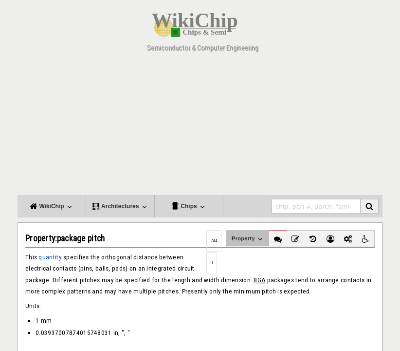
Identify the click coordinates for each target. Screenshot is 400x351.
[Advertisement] (200, 126)
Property (248, 239)
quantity (49, 257)
